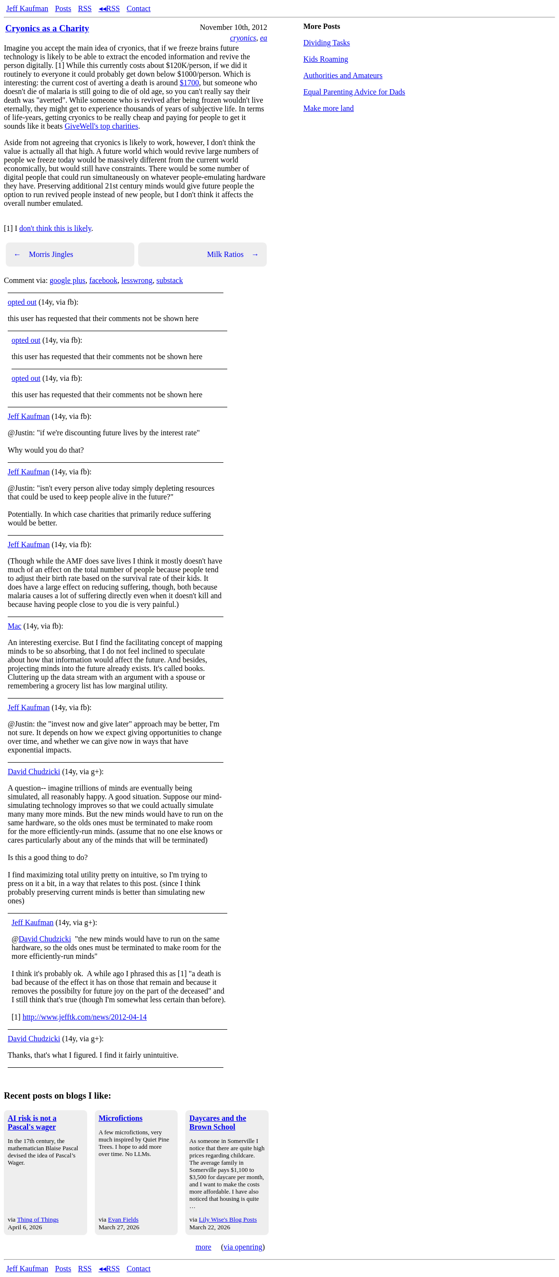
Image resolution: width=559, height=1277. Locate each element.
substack (169, 280)
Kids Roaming (325, 59)
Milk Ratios (233, 254)
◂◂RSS (109, 8)
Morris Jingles (43, 254)
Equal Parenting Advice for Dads (354, 92)
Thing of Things (37, 1219)
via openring (242, 1247)
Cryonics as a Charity (47, 28)
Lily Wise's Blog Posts (228, 1219)
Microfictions (121, 1118)
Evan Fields (123, 1219)
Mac (14, 626)
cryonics (243, 38)
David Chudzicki (34, 771)
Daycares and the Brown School (217, 1122)
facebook (103, 280)
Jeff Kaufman (27, 8)
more (203, 1247)
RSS (84, 8)
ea (263, 38)
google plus (67, 280)
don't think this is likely (55, 228)
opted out (22, 302)
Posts (63, 8)
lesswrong (137, 280)
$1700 (189, 83)
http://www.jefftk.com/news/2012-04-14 (85, 1017)
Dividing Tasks (326, 43)
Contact (139, 8)
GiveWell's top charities (101, 126)
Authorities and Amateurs (342, 75)
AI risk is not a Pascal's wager (32, 1122)
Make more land (328, 108)
